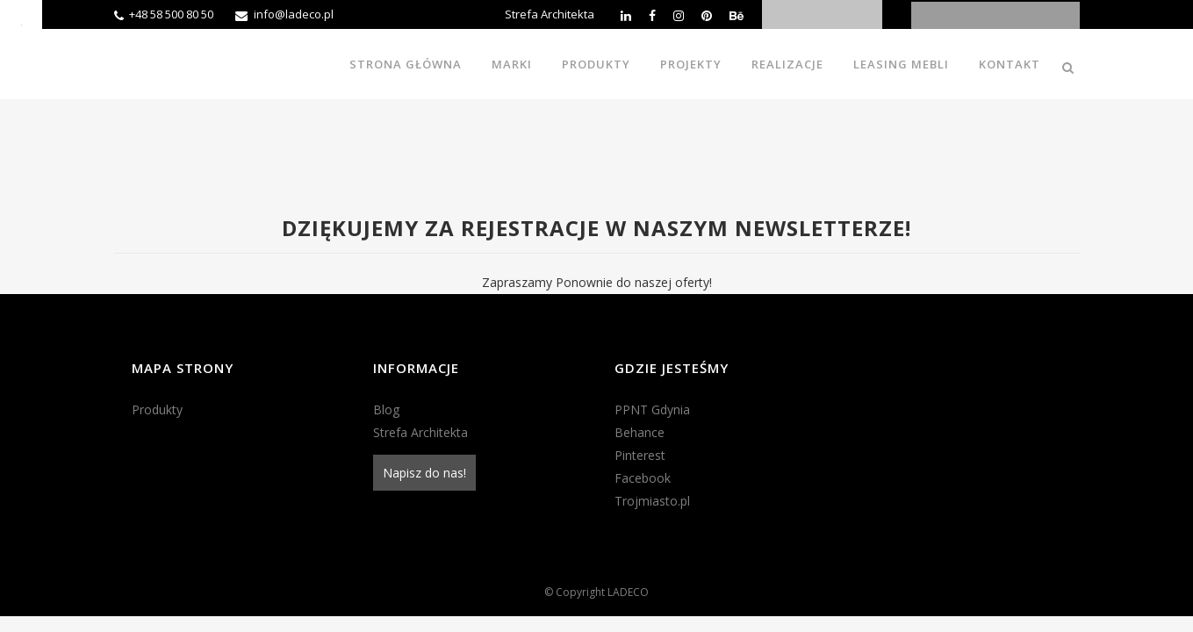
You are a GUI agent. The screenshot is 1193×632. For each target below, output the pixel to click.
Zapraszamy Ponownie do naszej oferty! (597, 282)
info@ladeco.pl (294, 14)
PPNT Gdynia (652, 409)
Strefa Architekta (549, 14)
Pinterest (639, 455)
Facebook (642, 478)
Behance (639, 432)
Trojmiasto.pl (652, 500)
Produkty (157, 409)
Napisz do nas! (424, 472)
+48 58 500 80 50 (171, 14)
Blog (386, 409)
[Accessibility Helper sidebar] (21, 21)
